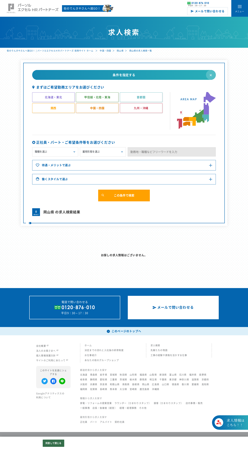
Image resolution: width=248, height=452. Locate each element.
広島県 (155, 384)
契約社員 (120, 422)
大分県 (123, 389)
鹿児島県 (144, 389)
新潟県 (163, 375)
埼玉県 (153, 379)
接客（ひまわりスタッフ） (168, 403)
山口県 (165, 384)
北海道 (83, 375)
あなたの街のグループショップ (102, 360)
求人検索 (155, 345)
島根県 (136, 384)
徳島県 (175, 384)
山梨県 (153, 375)
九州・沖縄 (141, 108)
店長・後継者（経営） (104, 408)
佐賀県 (93, 389)
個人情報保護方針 (47, 355)
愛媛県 (195, 384)
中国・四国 (105, 51)
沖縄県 (155, 389)
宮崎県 (133, 389)
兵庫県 (93, 384)
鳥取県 (126, 384)
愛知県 (103, 379)
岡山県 (120, 51)
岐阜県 (83, 379)
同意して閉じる (53, 443)
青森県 (93, 375)
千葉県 (163, 379)
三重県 (113, 379)
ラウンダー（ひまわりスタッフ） (133, 403)
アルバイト (106, 422)
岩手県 (103, 375)
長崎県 (103, 389)
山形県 (133, 375)
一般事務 (85, 408)
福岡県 (83, 389)
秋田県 (123, 375)
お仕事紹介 (91, 355)
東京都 (173, 379)
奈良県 (103, 384)
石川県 (183, 375)
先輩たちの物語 (159, 350)
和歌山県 (115, 384)
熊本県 (113, 389)
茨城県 (123, 379)
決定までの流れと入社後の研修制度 (104, 350)
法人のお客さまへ (47, 351)
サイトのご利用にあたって (52, 360)
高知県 (205, 384)
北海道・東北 (53, 97)
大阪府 (83, 384)
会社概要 (42, 346)
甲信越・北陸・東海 (97, 97)
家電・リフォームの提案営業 (96, 403)
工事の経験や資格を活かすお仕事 (169, 355)
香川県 (185, 384)
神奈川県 (184, 379)
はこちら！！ (236, 426)
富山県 (173, 375)
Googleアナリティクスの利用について (50, 395)
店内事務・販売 (194, 403)
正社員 (83, 422)
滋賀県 (195, 379)
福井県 (193, 375)
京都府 (205, 379)
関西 (53, 108)
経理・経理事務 (128, 408)
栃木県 (133, 379)
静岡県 (93, 379)
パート (93, 422)
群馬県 (143, 379)
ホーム (88, 345)
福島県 (143, 375)
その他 (143, 408)
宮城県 (113, 375)
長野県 (202, 375)
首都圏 (141, 97)
